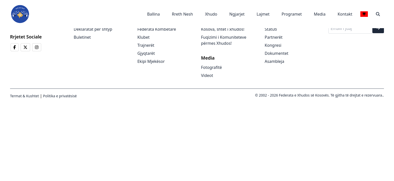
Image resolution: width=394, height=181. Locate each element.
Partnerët (273, 37)
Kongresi (273, 45)
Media (319, 14)
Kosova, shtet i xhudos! (222, 29)
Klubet (143, 37)
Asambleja (274, 61)
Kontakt (344, 14)
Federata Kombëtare (156, 29)
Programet (291, 14)
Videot (207, 75)
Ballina (153, 14)
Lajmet (263, 14)
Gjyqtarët (146, 53)
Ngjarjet (237, 14)
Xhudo (211, 14)
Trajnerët (146, 45)
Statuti (271, 29)
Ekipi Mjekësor (151, 61)
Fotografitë (211, 67)
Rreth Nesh (182, 14)
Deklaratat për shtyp (93, 29)
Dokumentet (276, 53)
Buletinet (82, 37)
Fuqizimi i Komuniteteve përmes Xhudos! (223, 40)
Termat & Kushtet (24, 96)
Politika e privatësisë (59, 96)
